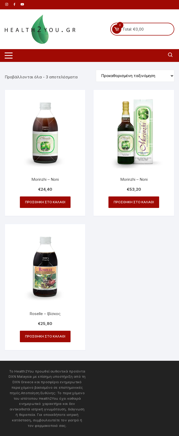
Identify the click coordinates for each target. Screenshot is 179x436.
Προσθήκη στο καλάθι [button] (45, 202)
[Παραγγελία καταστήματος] (135, 76)
